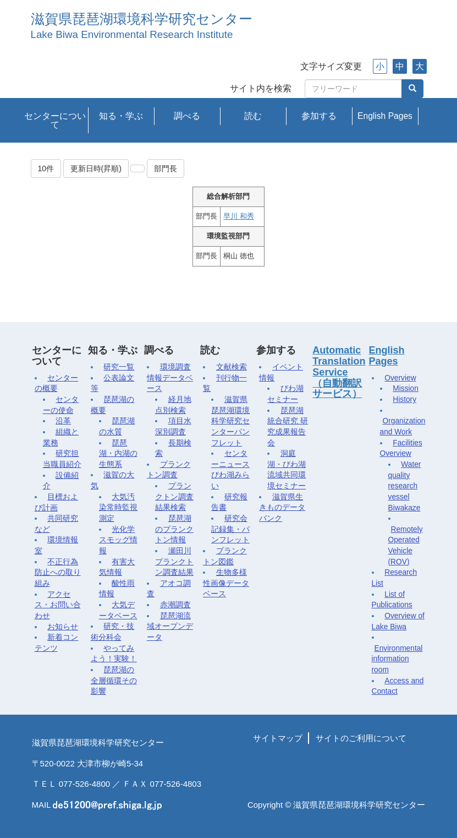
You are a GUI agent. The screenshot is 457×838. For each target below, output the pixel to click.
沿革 (63, 421)
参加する (319, 116)
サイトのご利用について (361, 738)
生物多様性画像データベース (226, 583)
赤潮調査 (175, 605)
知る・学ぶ (121, 116)
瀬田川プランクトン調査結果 (174, 561)
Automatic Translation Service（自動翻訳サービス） (338, 372)
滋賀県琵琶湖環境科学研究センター (141, 19)
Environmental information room (397, 659)
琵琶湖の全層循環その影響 (114, 680)
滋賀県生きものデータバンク (282, 508)
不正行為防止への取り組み (58, 572)
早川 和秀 (238, 216)
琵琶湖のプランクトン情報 (174, 529)
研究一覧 (118, 367)
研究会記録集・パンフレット (230, 529)
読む (253, 116)
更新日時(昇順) (96, 168)
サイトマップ (277, 738)
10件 (46, 168)
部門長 (165, 168)
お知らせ (62, 627)
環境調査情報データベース (170, 378)
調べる (187, 116)
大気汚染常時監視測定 (118, 508)
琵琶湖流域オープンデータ (170, 626)
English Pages (384, 116)
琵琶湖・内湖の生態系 (118, 454)
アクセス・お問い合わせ (58, 605)
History (404, 399)
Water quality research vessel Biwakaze (404, 486)
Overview (400, 378)
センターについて (55, 120)
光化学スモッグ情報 (118, 540)
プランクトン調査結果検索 (174, 496)
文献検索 (231, 367)
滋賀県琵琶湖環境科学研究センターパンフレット (230, 421)
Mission (406, 388)
